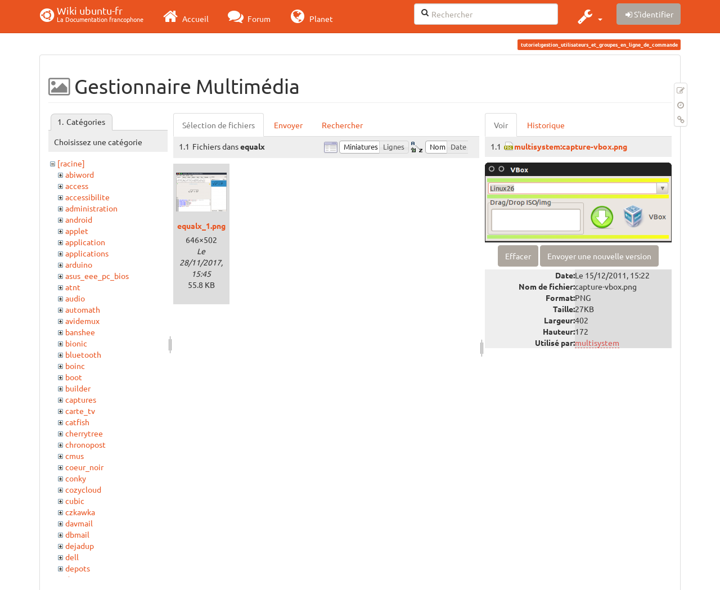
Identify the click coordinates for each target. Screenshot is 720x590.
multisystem (597, 342)
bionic (76, 343)
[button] (588, 16)
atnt (72, 287)
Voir (501, 125)
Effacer (518, 256)
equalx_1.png (201, 225)
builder (78, 388)
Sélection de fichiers (218, 125)
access (76, 186)
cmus (74, 456)
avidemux (82, 321)
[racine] (71, 163)
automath (82, 309)
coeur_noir (84, 467)
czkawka (80, 512)
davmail (79, 523)
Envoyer (288, 125)
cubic (74, 501)
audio (75, 298)
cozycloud (83, 489)
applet (76, 231)
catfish (77, 422)
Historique (546, 125)
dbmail (77, 534)
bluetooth (83, 354)
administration (91, 208)
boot (73, 377)
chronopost (85, 444)
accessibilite (87, 197)
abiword (79, 174)
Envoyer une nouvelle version (599, 256)
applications (87, 253)
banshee (80, 332)
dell (72, 557)
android (78, 219)
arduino (78, 264)
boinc (75, 366)
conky (75, 478)
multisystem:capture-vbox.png (570, 146)
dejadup (79, 546)
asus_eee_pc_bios (97, 276)
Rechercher (342, 125)
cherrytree (84, 433)
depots (77, 568)
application (85, 242)
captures (80, 399)
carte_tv (80, 411)
